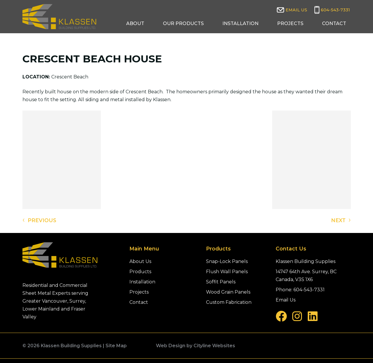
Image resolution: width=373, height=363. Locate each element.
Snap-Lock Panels (227, 261)
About (135, 23)
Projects (290, 23)
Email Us (296, 10)
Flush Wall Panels (227, 271)
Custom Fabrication (228, 302)
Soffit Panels (220, 282)
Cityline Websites (214, 345)
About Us (140, 261)
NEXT (341, 220)
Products (140, 271)
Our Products (183, 23)
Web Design (170, 345)
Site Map (116, 345)
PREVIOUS (39, 220)
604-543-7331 (335, 10)
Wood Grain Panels (228, 292)
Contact (334, 23)
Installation (240, 23)
